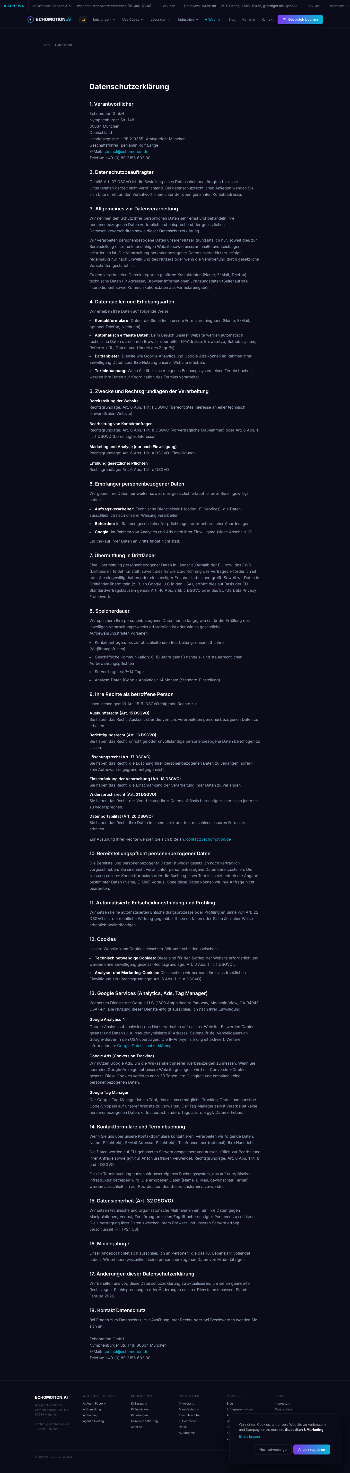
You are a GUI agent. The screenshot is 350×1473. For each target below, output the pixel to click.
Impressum (282, 1403)
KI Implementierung (144, 1421)
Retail (183, 1427)
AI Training (90, 1415)
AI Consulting (92, 1409)
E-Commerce (188, 1421)
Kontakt (268, 19)
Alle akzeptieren (311, 1449)
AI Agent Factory (94, 1403)
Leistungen (104, 19)
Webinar (213, 19)
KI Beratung (139, 1403)
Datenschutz (283, 1409)
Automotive (187, 1433)
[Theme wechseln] (83, 19)
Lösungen (161, 19)
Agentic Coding (93, 1421)
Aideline (136, 1427)
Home (47, 45)
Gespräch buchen (300, 19)
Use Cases (133, 19)
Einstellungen (249, 1436)
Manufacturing (189, 1409)
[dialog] (285, 1438)
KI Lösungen (139, 1415)
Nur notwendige (273, 1449)
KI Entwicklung (141, 1409)
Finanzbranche (189, 1415)
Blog (232, 19)
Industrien (188, 19)
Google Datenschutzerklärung (144, 1045)
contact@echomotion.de (126, 151)
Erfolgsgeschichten (240, 1409)
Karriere (248, 19)
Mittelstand (186, 1403)
